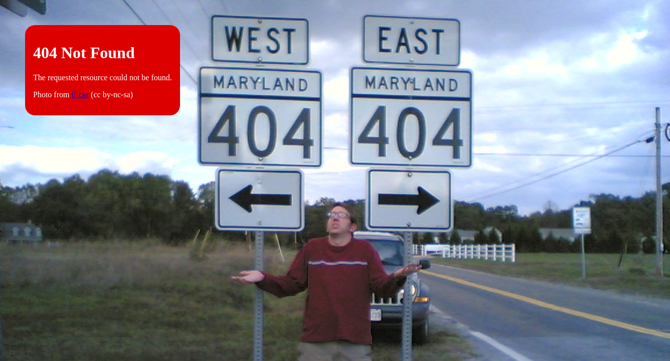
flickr (80, 94)
